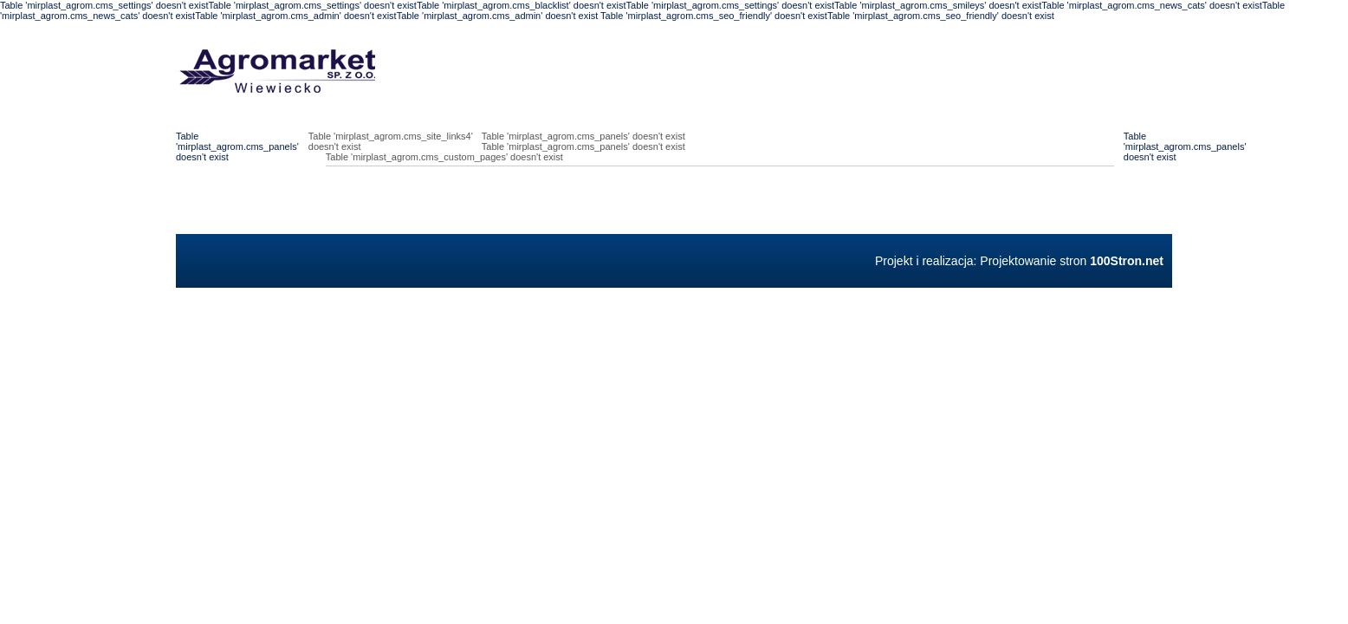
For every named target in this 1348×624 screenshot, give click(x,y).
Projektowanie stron (1071, 261)
